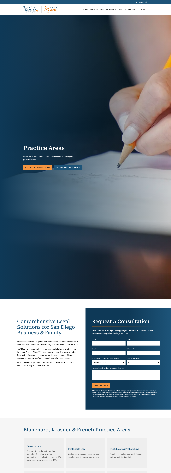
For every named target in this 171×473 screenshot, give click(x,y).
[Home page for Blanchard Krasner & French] (40, 9)
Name (94, 339)
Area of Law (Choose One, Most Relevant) (106, 358)
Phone (129, 339)
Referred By (130, 349)
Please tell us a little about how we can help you (108, 368)
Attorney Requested (133, 358)
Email (94, 349)
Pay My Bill (143, 2)
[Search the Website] (136, 2)
